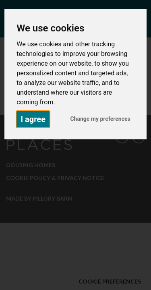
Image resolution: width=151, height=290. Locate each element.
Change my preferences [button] (100, 119)
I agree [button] (33, 119)
